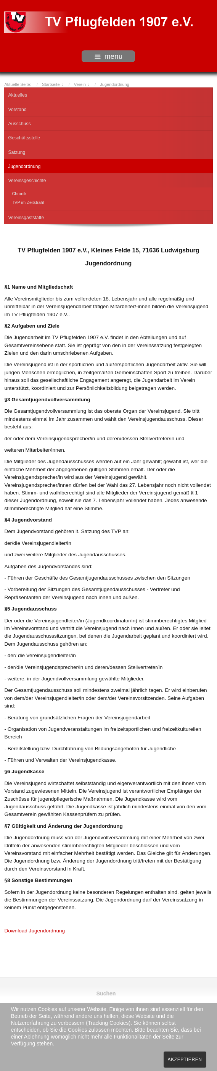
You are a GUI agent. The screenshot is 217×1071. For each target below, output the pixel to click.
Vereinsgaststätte (26, 215)
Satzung (16, 150)
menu (109, 56)
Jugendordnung (24, 164)
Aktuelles (17, 93)
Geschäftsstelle (24, 136)
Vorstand (17, 107)
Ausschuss (19, 121)
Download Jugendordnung (34, 929)
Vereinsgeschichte (27, 178)
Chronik (19, 191)
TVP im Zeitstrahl (28, 200)
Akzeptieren (185, 1059)
